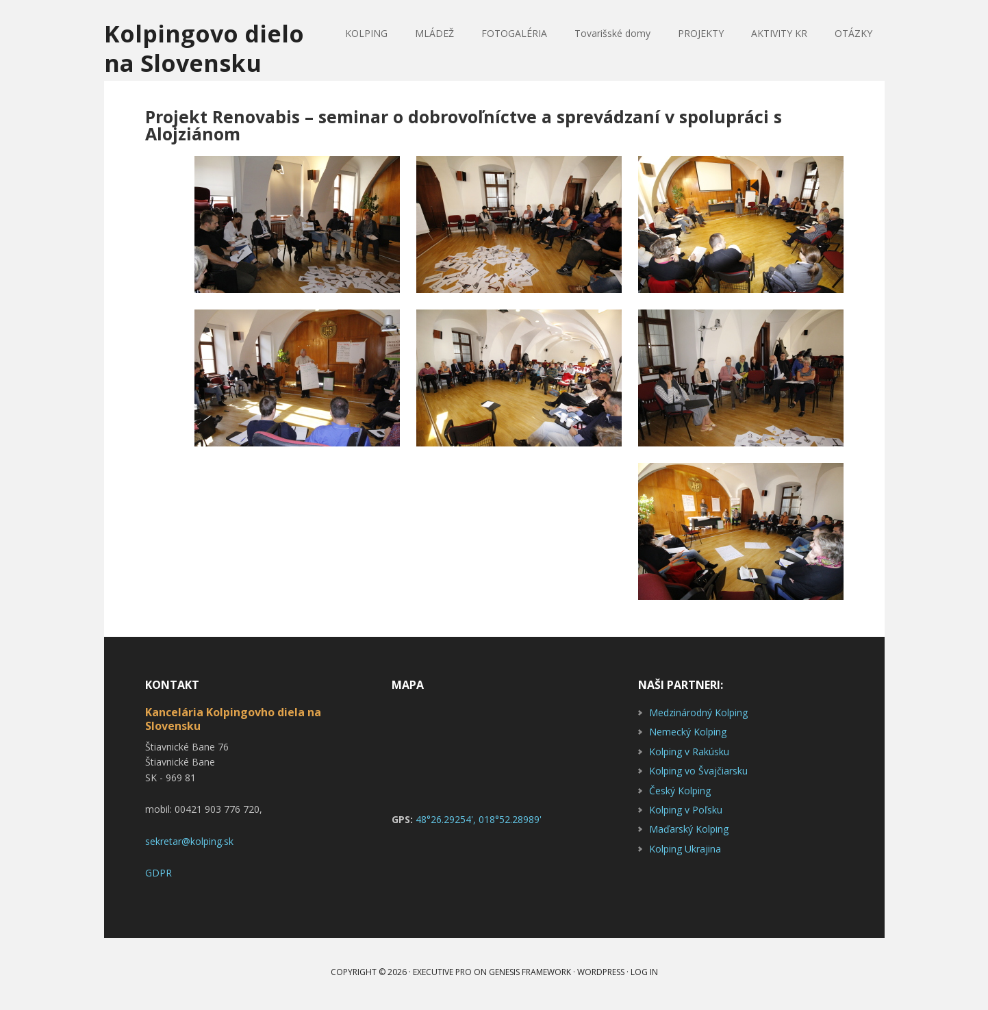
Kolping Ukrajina (685, 852)
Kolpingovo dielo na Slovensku (208, 49)
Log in (644, 975)
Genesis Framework (530, 975)
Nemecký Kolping (687, 735)
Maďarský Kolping (689, 832)
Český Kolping (680, 793)
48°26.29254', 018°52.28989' (479, 822)
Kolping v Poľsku (685, 813)
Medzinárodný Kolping (698, 715)
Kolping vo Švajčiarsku (698, 774)
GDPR (158, 876)
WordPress (600, 975)
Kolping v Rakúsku (689, 754)
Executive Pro (442, 975)
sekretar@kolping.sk (189, 844)
